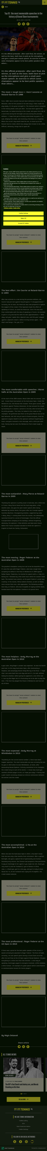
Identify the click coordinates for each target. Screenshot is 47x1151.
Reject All (23, 218)
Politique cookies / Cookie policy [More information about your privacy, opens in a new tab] (12, 208)
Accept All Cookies (23, 223)
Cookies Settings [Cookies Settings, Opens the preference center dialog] (23, 213)
